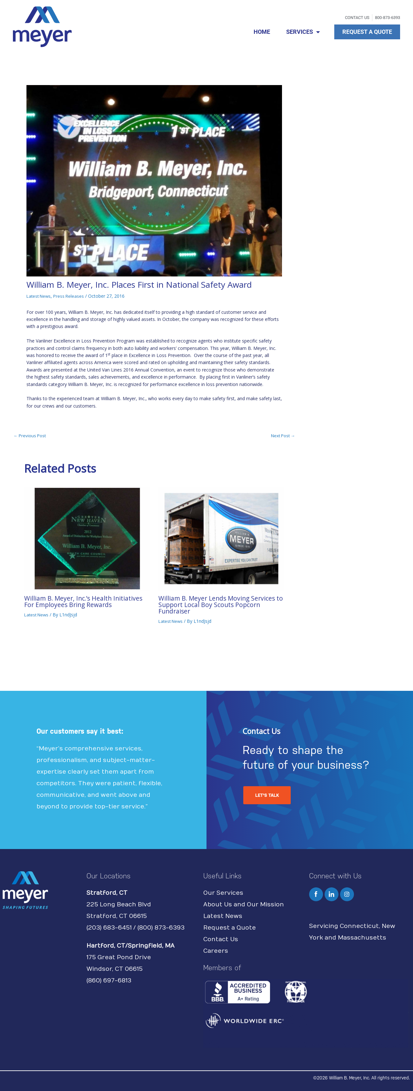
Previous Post (31, 435)
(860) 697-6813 (108, 980)
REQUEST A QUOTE (367, 31)
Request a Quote (229, 927)
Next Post (281, 435)
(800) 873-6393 (161, 927)
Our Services (223, 892)
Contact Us (220, 939)
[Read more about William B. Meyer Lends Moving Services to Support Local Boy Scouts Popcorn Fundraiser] (221, 538)
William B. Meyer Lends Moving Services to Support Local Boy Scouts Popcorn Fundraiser (218, 604)
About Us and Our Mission (243, 904)
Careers (215, 950)
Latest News (39, 296)
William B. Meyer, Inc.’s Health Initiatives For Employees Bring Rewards (85, 601)
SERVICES (303, 32)
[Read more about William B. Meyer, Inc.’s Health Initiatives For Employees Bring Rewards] (87, 538)
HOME (262, 31)
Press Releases (71, 296)
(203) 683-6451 (109, 927)
